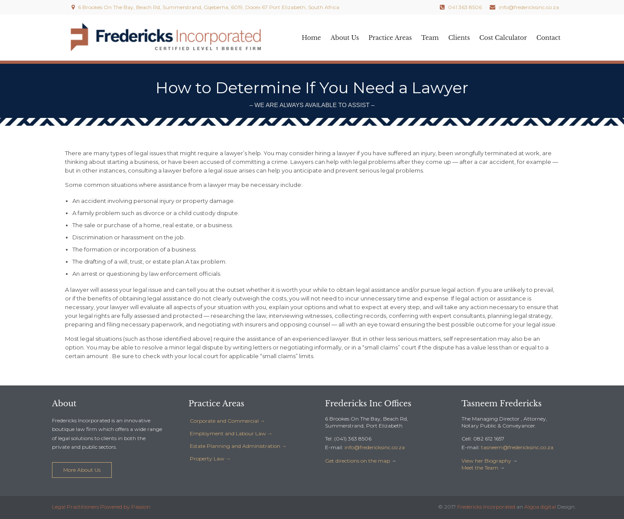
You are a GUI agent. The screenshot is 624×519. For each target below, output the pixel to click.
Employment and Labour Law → (231, 433)
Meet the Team (480, 467)
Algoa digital (540, 506)
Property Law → (210, 458)
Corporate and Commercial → (227, 421)
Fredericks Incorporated (486, 506)
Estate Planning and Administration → (238, 446)
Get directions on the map (357, 460)
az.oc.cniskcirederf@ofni (374, 447)
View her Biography (486, 460)
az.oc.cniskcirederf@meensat (517, 447)
